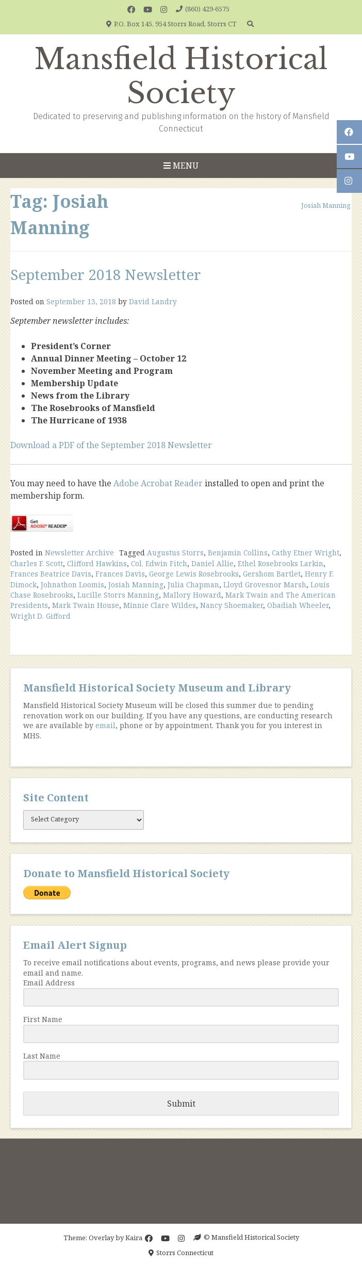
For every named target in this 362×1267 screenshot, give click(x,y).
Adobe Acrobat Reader (158, 483)
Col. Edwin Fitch (159, 563)
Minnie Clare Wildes (159, 605)
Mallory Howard (192, 595)
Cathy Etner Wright (305, 552)
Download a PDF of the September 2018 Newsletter (111, 445)
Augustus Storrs (175, 552)
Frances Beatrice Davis (50, 574)
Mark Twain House (85, 605)
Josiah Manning (135, 584)
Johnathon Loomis (72, 584)
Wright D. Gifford (40, 616)
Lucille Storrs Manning (118, 595)
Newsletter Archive (79, 552)
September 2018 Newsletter (105, 274)
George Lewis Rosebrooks (194, 574)
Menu (181, 165)
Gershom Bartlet (272, 574)
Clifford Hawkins (97, 563)
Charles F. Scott (36, 563)
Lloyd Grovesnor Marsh (264, 584)
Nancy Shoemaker (231, 605)
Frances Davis (120, 574)
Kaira (133, 1237)
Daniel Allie (212, 563)
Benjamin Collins (238, 552)
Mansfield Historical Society (181, 76)
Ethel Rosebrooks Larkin (280, 563)
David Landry (153, 301)
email (105, 725)
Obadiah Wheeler (297, 605)
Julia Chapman (193, 584)
